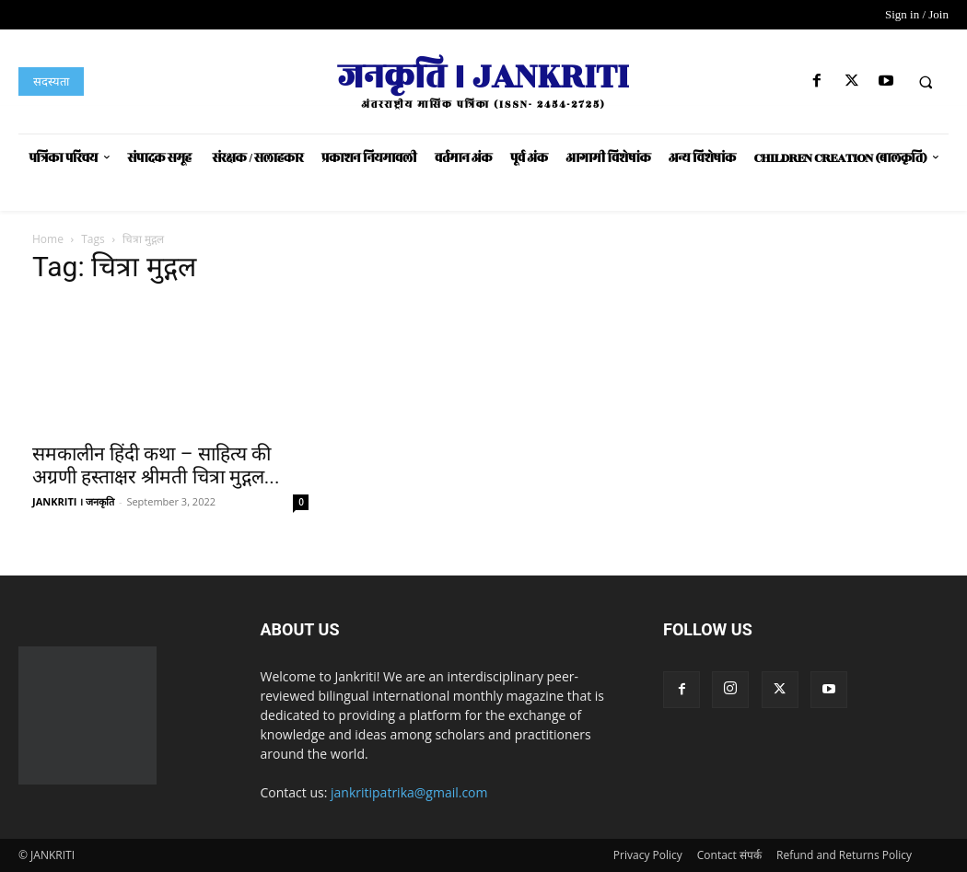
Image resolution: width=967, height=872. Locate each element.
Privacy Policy (647, 855)
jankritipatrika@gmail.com (409, 792)
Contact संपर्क (729, 855)
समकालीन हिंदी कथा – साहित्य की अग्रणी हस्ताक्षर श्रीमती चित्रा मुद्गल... (155, 465)
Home (48, 239)
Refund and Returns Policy (844, 855)
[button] (926, 82)
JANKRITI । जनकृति (73, 501)
